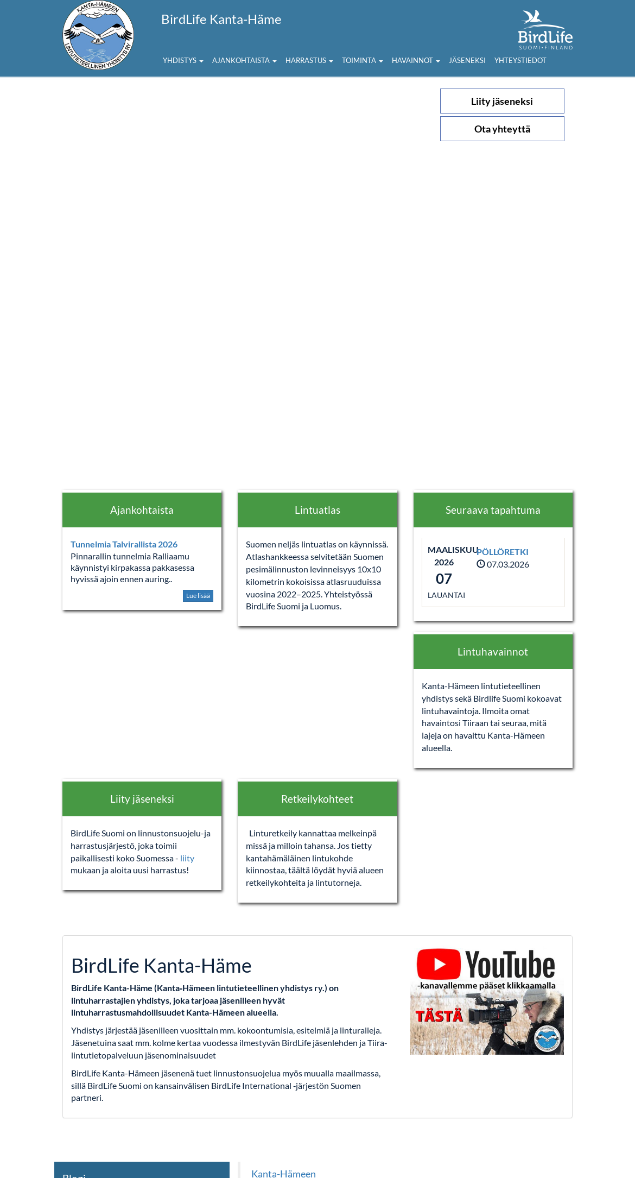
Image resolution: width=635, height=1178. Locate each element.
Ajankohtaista (244, 60)
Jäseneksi (467, 60)
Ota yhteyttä (502, 129)
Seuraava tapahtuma (493, 509)
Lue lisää (198, 595)
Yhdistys (183, 60)
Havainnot (416, 60)
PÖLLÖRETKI (503, 551)
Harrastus (309, 60)
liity (187, 858)
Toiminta (362, 60)
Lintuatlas (317, 509)
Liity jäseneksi (502, 101)
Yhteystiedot (520, 60)
